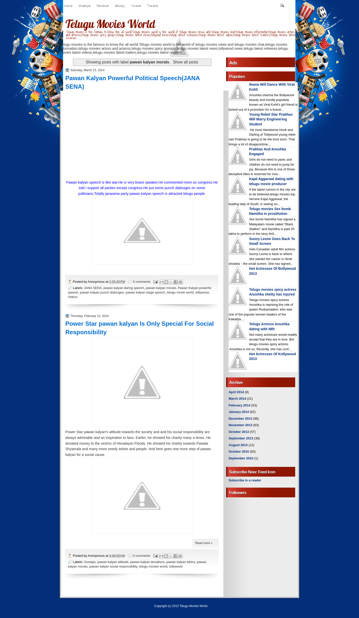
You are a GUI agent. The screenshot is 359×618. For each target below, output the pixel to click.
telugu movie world (180, 292)
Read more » (203, 543)
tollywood (202, 292)
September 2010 (241, 458)
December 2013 (240, 418)
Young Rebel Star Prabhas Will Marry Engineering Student (271, 119)
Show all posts (185, 62)
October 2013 (239, 432)
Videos (136, 5)
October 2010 (239, 451)
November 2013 (240, 425)
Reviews (103, 5)
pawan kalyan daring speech (123, 288)
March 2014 (237, 398)
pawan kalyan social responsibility (113, 566)
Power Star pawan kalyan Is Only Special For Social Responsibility (139, 327)
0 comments (141, 282)
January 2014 (239, 412)
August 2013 (238, 445)
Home (68, 5)
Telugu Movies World (110, 24)
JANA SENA (93, 288)
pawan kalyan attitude (112, 562)
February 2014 (239, 405)
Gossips (84, 5)
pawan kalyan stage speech (145, 292)
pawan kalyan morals (161, 288)
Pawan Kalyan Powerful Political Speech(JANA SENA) (132, 82)
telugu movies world (153, 566)
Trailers (152, 5)
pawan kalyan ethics (180, 562)
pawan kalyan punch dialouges (102, 292)
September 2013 (241, 438)
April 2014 (236, 392)
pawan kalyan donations (147, 562)
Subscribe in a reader (245, 480)
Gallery (120, 5)
